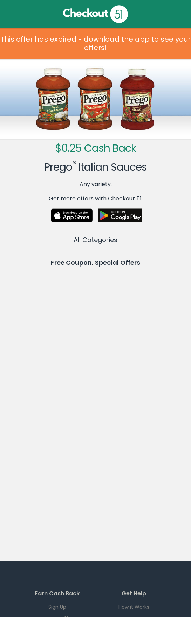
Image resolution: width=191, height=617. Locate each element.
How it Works (133, 606)
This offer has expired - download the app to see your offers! (96, 43)
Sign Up (57, 606)
